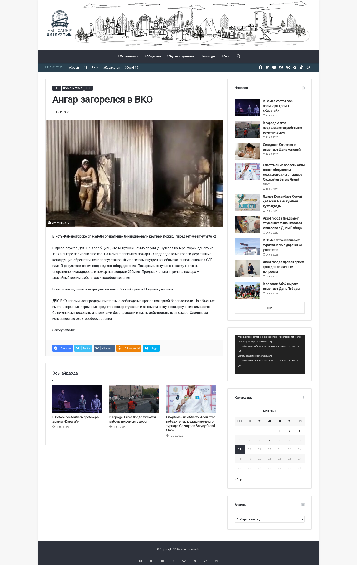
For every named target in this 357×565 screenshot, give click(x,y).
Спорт (227, 56)
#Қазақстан (111, 67)
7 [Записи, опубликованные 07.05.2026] (269, 440)
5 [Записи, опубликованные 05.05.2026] (249, 440)
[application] (270, 355)
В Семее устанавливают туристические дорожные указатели (282, 245)
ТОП (88, 88)
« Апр (238, 479)
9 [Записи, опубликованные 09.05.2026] (289, 440)
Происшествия (72, 88)
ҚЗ (85, 67)
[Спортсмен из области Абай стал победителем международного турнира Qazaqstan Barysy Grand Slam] (191, 399)
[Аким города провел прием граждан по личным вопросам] (247, 268)
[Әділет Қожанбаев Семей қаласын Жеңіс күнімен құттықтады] (247, 202)
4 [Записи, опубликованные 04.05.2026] (239, 440)
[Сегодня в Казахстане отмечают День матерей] (247, 151)
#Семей (73, 67)
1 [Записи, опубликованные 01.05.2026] (279, 430)
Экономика (127, 56)
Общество (153, 56)
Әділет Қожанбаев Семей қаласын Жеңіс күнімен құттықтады (282, 201)
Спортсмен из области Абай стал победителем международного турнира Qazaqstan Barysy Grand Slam (284, 174)
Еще (269, 308)
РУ (93, 67)
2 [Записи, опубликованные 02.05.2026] (289, 430)
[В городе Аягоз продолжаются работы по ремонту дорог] (134, 399)
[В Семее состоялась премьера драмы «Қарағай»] (77, 399)
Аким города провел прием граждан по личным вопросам (283, 267)
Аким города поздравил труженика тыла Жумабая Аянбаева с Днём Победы (282, 223)
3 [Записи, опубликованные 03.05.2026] (299, 430)
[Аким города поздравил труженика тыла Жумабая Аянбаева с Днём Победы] (247, 224)
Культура (208, 56)
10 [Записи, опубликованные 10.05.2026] (299, 440)
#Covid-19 (131, 67)
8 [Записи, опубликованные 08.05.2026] (279, 440)
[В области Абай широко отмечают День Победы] (247, 290)
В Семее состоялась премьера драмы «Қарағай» (278, 105)
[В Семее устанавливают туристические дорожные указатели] (247, 246)
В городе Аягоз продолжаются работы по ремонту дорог (282, 127)
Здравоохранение (180, 56)
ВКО (56, 88)
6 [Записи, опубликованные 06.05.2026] (259, 440)
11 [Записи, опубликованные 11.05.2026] (239, 449)
